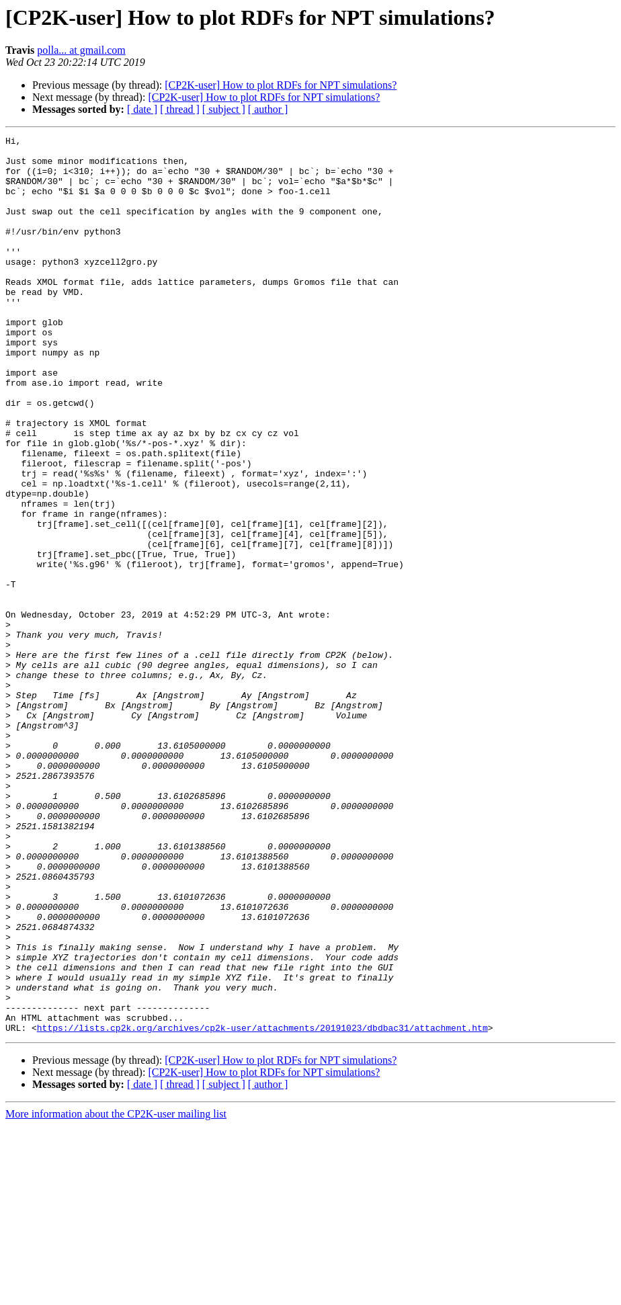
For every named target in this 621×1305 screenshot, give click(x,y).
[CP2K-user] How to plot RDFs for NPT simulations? (281, 85)
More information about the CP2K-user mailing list (115, 1293)
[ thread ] (180, 109)
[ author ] (268, 109)
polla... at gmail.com (81, 50)
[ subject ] (223, 109)
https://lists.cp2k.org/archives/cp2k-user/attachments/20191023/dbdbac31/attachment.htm (262, 1207)
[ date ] (142, 109)
